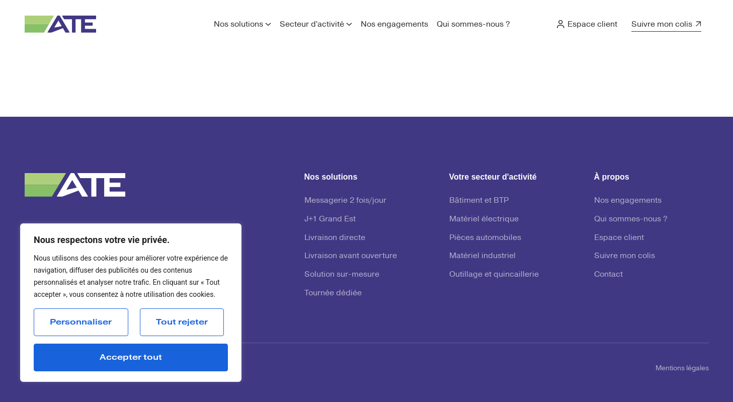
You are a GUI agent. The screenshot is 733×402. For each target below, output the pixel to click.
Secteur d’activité (312, 24)
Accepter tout (131, 357)
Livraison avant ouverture (350, 255)
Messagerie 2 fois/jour (345, 200)
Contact (608, 274)
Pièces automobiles (485, 237)
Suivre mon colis (661, 24)
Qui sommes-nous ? (473, 24)
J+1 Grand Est (330, 218)
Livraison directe (334, 237)
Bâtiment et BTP (479, 200)
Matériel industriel (482, 255)
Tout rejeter (182, 322)
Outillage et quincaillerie (494, 274)
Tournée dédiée (333, 292)
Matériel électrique (484, 218)
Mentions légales (682, 368)
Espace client (592, 24)
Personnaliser (81, 322)
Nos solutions (238, 24)
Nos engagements (394, 24)
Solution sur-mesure (341, 274)
